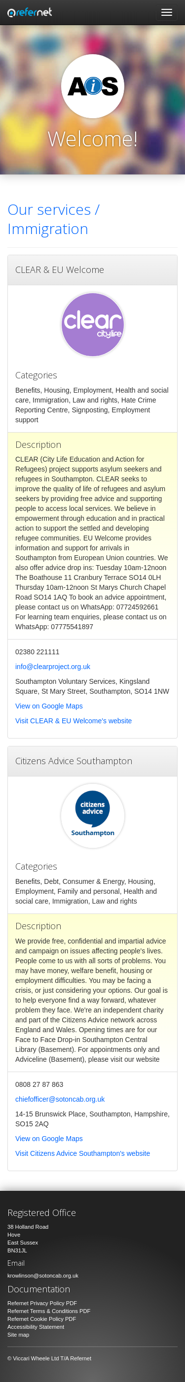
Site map (18, 1335)
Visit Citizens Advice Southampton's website (82, 1153)
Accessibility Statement (35, 1327)
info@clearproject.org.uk (52, 667)
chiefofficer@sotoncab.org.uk (60, 1099)
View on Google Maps (49, 706)
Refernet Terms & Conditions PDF (48, 1311)
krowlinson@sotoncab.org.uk (42, 1276)
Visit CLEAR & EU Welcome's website (73, 721)
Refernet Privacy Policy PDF (42, 1303)
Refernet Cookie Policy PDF (41, 1319)
